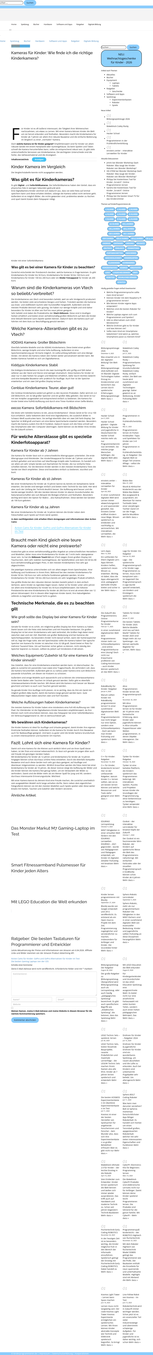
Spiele (115, 105)
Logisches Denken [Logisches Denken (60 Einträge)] (121, 273)
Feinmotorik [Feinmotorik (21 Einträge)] (133, 248)
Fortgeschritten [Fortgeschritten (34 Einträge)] (115, 253)
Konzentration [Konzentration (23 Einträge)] (110, 268)
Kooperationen (82, 1353)
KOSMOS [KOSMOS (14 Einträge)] (123, 268)
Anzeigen (39, 159)
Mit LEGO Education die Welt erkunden (132, 966)
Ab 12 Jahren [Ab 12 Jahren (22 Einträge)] (137, 239)
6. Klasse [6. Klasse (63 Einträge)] (133, 214)
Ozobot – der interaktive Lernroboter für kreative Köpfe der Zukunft (131, 827)
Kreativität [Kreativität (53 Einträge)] (135, 268)
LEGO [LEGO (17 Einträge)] (107, 273)
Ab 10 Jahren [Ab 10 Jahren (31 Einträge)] (122, 239)
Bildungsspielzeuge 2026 (118, 119)
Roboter (116, 102)
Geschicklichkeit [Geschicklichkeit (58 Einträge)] (113, 258)
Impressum (44, 1353)
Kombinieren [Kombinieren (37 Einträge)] (128, 263)
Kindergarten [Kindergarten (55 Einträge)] (131, 258)
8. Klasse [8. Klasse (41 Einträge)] (121, 219)
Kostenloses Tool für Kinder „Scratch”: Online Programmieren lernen (121, 182)
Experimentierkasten (121, 99)
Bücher (36, 24)
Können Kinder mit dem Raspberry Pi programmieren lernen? (124, 299)
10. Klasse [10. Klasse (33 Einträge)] (114, 224)
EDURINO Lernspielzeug (107, 822)
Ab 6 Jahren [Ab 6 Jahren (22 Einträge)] (114, 234)
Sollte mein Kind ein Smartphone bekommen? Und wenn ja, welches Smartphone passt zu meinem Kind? (123, 334)
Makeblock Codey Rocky (118, 126)
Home (13, 24)
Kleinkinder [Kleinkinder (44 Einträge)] (114, 263)
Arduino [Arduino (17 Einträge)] (130, 243)
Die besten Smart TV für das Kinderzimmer (123, 197)
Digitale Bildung (94, 24)
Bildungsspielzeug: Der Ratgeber (110, 966)
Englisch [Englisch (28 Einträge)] (119, 248)
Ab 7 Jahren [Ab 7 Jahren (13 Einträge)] (128, 234)
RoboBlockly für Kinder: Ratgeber (109, 687)
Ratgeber (80, 24)
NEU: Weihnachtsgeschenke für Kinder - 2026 (121, 58)
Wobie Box (127, 480)
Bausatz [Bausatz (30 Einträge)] (141, 243)
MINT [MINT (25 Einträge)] (135, 273)
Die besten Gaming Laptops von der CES (30, 961)
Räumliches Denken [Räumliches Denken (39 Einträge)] (127, 277)
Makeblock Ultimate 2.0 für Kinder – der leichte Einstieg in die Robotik (110, 1168)
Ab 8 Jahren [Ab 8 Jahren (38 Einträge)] (108, 239)
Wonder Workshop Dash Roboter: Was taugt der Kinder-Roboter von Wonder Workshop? (122, 165)
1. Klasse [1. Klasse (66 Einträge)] (109, 209)
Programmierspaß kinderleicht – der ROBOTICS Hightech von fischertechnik (132, 1233)
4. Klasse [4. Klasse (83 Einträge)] (110, 214)
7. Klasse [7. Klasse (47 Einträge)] (110, 219)
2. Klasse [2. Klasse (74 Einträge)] (121, 209)
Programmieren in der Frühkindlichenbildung (117, 142)
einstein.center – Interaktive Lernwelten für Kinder (120, 152)
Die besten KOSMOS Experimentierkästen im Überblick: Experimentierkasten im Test (110, 1103)
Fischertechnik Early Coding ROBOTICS (110, 1231)
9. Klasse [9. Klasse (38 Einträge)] (133, 219)
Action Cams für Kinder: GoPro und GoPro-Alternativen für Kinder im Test (53, 529)
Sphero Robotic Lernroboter (130, 896)
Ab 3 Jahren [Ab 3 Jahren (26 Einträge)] (128, 224)
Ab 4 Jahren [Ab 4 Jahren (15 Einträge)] (114, 229)
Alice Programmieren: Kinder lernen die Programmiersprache (132, 692)
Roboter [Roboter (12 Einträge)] (111, 277)
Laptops (116, 83)
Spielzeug (25, 24)
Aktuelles (111, 74)
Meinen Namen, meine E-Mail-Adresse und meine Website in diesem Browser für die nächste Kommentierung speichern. (51, 1012)
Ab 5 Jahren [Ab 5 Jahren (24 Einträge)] (128, 229)
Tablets (115, 85)
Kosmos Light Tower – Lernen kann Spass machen (110, 1297)
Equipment (25, 46)
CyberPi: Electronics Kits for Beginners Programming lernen (132, 1168)
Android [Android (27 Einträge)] (106, 243)
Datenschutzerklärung (62, 1353)
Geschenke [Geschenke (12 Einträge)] (131, 253)
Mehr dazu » (107, 398)
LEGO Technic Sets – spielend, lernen (110, 1036)
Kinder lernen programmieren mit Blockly (110, 897)
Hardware (47, 24)
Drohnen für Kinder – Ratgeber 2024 (132, 1036)
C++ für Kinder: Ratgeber (108, 758)
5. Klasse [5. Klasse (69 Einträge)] (121, 214)
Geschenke (117, 91)
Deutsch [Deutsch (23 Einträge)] (108, 248)
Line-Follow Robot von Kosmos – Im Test (131, 1297)
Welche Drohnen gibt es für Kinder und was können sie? (123, 327)
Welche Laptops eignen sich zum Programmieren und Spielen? (122, 316)
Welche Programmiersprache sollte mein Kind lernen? (123, 293)
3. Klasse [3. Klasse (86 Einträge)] (133, 209)
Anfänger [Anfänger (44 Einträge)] (118, 243)
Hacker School (113, 133)
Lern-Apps (106, 551)
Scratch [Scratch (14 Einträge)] (121, 282)
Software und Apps (64, 24)
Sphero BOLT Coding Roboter (130, 1096)
